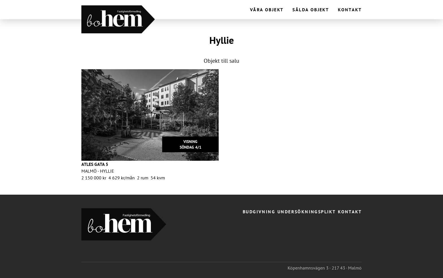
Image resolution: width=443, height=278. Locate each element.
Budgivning (259, 211)
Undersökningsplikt (306, 211)
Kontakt (350, 9)
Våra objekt (266, 9)
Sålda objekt (310, 9)
